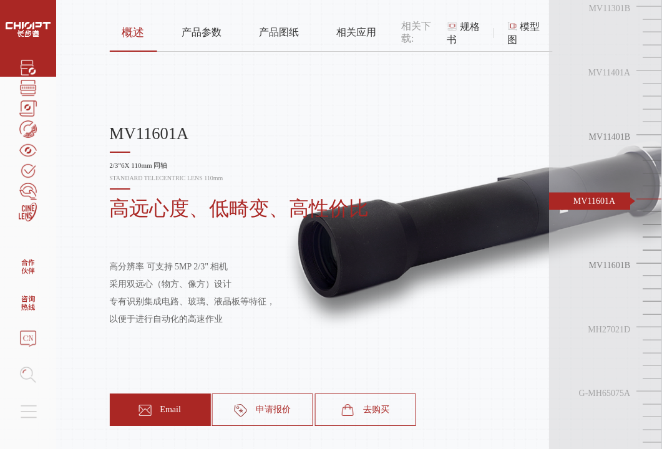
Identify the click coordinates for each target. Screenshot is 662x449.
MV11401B (609, 137)
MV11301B (609, 8)
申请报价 (263, 410)
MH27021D (609, 329)
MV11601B (609, 264)
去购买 (365, 410)
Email (159, 410)
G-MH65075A (604, 393)
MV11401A (609, 72)
